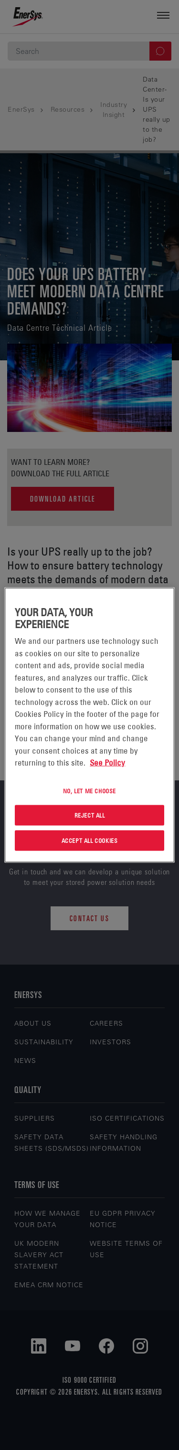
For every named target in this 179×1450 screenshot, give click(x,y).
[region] (89, 725)
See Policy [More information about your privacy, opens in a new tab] (107, 762)
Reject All (89, 815)
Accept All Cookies (90, 840)
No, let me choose (89, 790)
